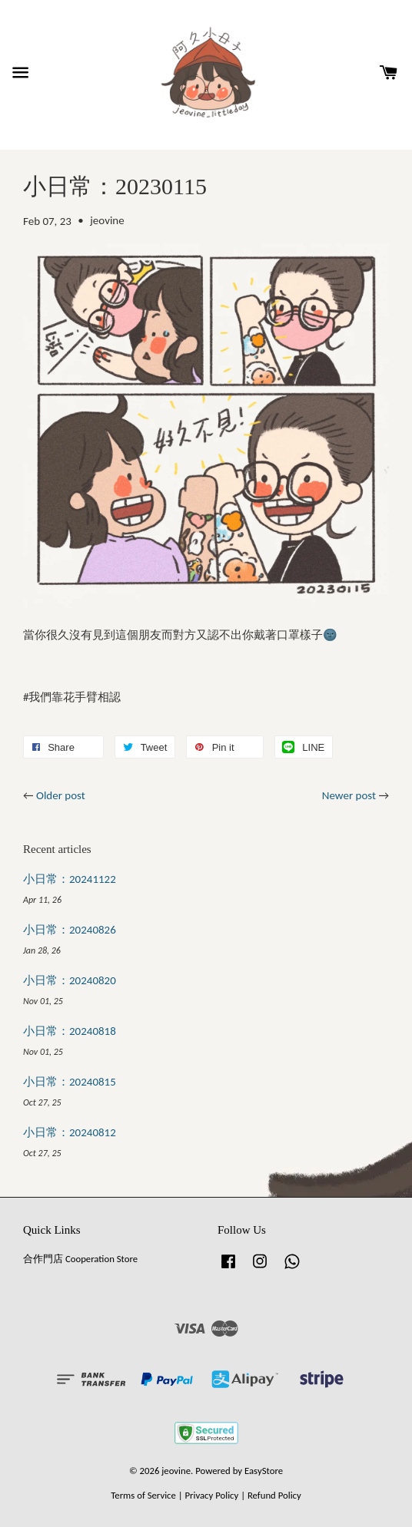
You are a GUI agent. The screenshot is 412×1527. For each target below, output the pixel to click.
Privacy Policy (211, 1495)
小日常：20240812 (69, 1132)
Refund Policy (274, 1495)
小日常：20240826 (69, 930)
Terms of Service (143, 1495)
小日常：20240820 (69, 980)
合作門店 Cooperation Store (80, 1258)
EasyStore (263, 1470)
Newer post (349, 795)
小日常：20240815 (69, 1082)
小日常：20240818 (69, 1031)
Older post (60, 795)
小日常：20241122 (69, 879)
